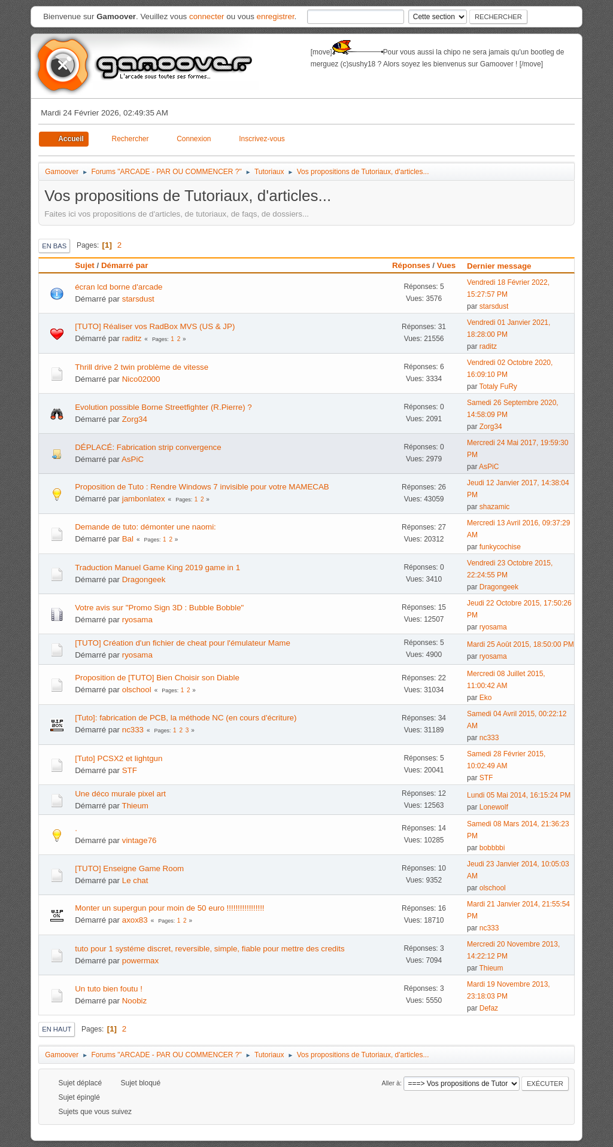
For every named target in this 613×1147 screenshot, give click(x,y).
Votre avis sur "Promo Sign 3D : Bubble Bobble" (159, 607)
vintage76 (139, 840)
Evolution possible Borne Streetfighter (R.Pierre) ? (163, 407)
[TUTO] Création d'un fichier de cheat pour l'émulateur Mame (182, 642)
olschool (136, 689)
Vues (446, 265)
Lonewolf (494, 807)
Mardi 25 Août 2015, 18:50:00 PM (520, 644)
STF (129, 770)
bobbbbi (492, 848)
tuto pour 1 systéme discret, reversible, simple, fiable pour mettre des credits (209, 948)
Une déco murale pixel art (120, 793)
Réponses (411, 265)
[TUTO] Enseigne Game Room (129, 868)
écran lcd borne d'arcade (118, 286)
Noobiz (134, 1000)
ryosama (137, 619)
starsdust (138, 298)
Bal (127, 538)
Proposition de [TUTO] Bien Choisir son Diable (157, 677)
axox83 (135, 919)
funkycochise (500, 547)
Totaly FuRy (498, 386)
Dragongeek (144, 579)
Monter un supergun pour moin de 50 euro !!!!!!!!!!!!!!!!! (169, 907)
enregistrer (276, 16)
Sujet (85, 265)
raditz (132, 338)
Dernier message (504, 265)
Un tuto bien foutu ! (108, 988)
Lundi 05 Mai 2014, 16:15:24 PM (518, 795)
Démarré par (124, 265)
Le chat (135, 880)
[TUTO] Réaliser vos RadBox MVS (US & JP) (155, 326)
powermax (140, 960)
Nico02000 (141, 379)
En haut (56, 1029)
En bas (54, 246)
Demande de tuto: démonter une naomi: (145, 526)
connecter (206, 16)
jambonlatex (143, 498)
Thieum (135, 805)
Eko (486, 697)
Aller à (390, 1083)
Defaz (489, 1008)
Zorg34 (134, 419)
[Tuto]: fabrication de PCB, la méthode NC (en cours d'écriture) (185, 717)
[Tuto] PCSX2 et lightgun (118, 758)
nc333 (133, 729)
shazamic (495, 507)
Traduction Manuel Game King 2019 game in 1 (157, 567)
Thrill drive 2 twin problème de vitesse (141, 367)
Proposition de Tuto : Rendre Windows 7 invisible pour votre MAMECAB (202, 486)
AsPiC (133, 459)
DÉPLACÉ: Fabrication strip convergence (148, 447)
